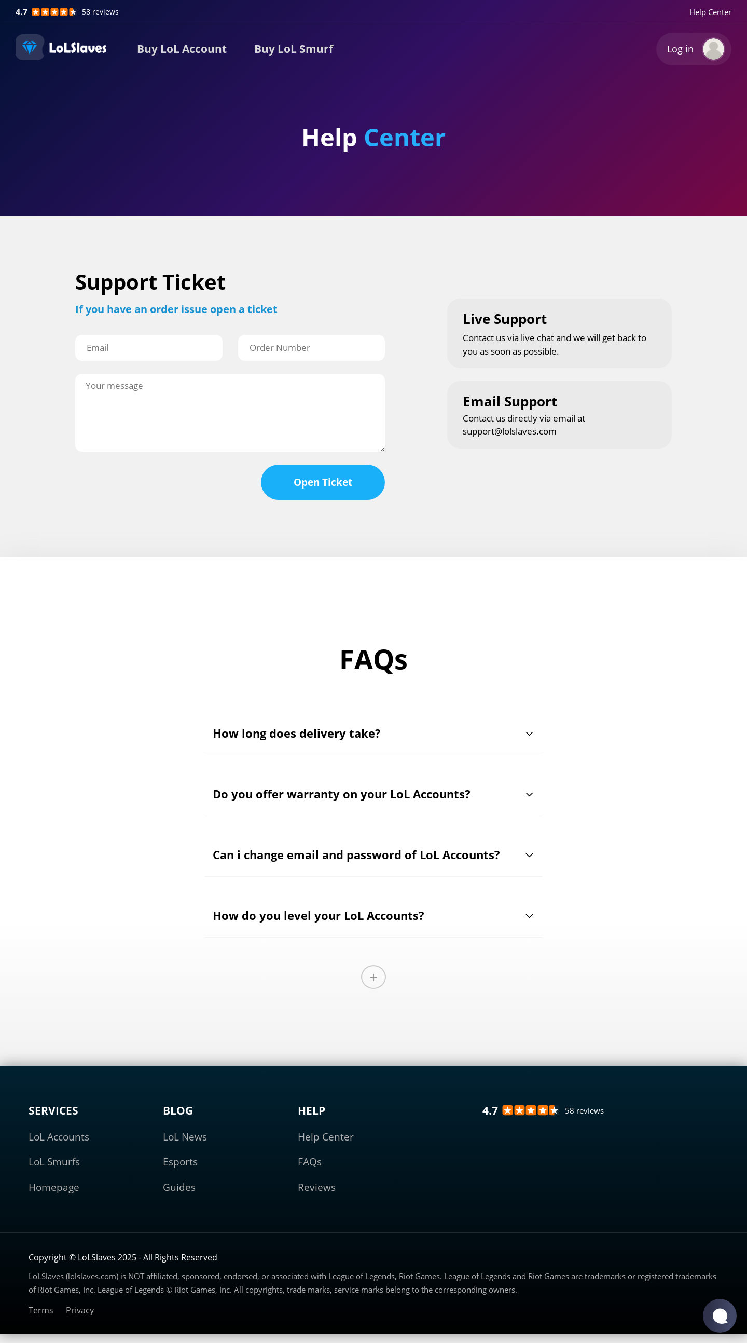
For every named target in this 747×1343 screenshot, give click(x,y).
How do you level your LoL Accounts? (318, 915)
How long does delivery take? (297, 733)
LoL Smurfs (54, 1162)
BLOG (178, 1110)
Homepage (54, 1187)
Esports (180, 1162)
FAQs (310, 1162)
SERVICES (53, 1110)
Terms (41, 1310)
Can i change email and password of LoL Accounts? (356, 854)
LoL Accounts (59, 1137)
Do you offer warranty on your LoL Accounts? (342, 794)
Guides (179, 1187)
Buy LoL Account (182, 49)
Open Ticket (323, 482)
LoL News (185, 1137)
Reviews (317, 1187)
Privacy (80, 1310)
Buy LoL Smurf (293, 49)
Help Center (710, 12)
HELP (311, 1110)
